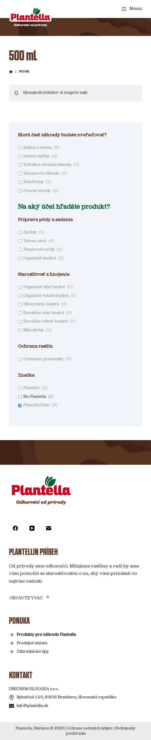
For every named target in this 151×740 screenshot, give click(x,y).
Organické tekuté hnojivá (45, 296)
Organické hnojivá (39, 258)
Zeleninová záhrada (41, 174)
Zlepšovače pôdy (39, 250)
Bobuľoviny (33, 182)
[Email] (48, 528)
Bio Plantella (34, 397)
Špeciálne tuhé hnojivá (43, 313)
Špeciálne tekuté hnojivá (45, 322)
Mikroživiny (33, 330)
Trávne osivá (34, 241)
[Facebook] (15, 528)
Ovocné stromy (37, 191)
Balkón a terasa (37, 148)
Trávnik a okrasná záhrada (47, 165)
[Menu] (132, 9)
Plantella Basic (36, 405)
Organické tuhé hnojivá (44, 287)
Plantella (31, 388)
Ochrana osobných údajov (90, 728)
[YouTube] (32, 528)
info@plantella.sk (32, 706)
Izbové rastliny (36, 156)
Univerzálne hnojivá (41, 304)
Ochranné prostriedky (43, 359)
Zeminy (30, 232)
